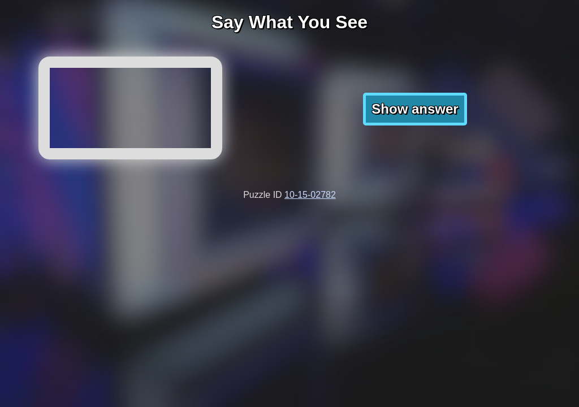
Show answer (414, 108)
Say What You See (289, 22)
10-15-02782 (310, 195)
